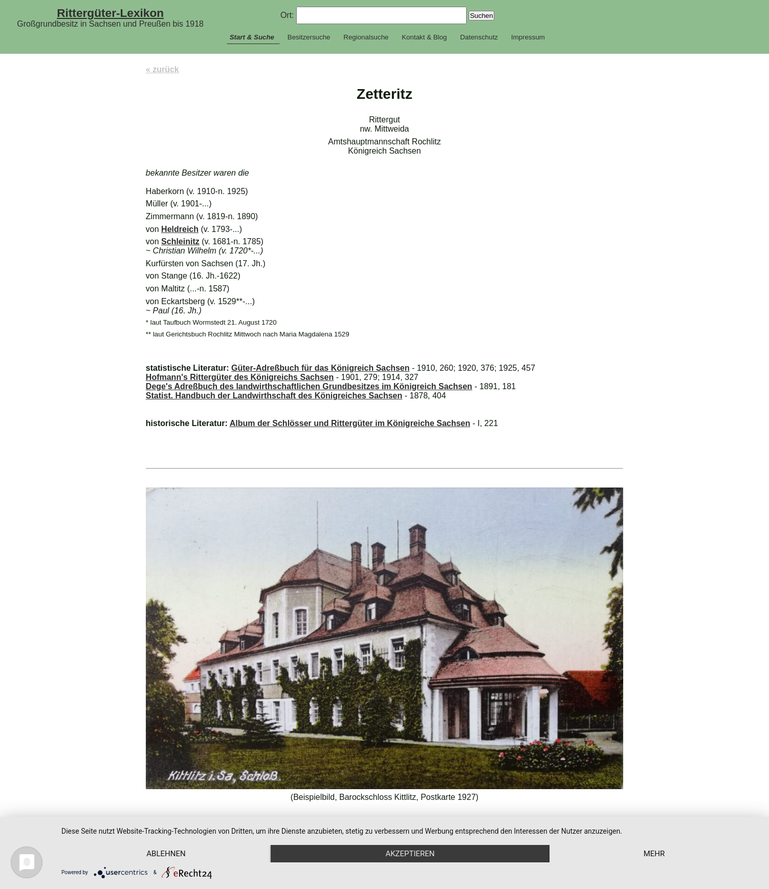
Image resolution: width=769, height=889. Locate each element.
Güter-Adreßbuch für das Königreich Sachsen (320, 368)
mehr (654, 853)
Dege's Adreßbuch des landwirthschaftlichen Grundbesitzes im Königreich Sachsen (309, 386)
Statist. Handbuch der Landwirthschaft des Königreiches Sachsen (274, 395)
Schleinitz (180, 241)
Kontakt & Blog (424, 37)
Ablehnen (165, 853)
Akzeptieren (409, 853)
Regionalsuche (365, 37)
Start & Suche (252, 37)
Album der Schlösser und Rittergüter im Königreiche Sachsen (350, 423)
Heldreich (180, 229)
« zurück (162, 69)
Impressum (528, 37)
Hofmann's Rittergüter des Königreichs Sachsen (240, 377)
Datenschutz (479, 37)
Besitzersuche (309, 37)
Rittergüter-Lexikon (110, 12)
